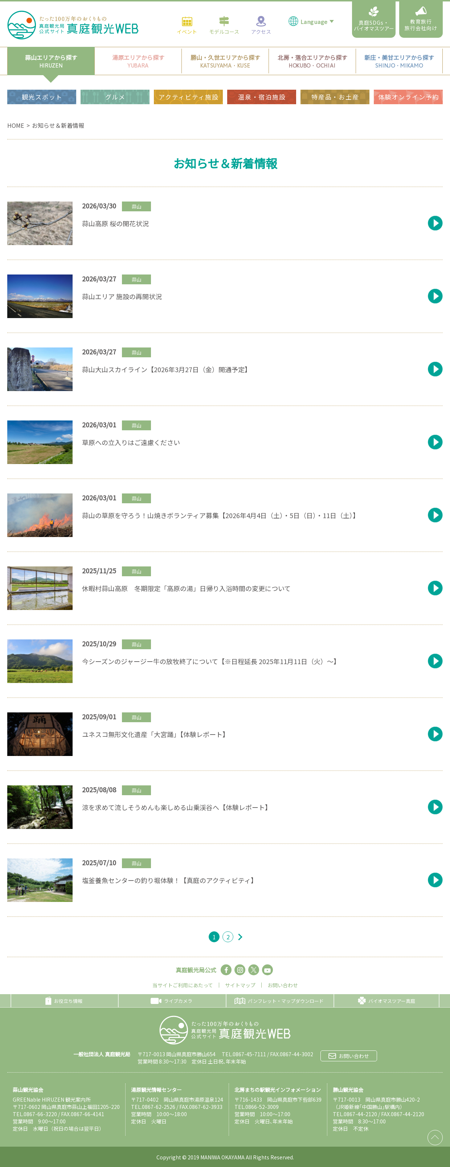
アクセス (261, 10)
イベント (187, 10)
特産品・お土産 (335, 81)
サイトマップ (240, 985)
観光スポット (42, 81)
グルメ (115, 81)
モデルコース (224, 10)
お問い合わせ (282, 985)
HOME (15, 125)
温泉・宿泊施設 (262, 81)
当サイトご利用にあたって (182, 985)
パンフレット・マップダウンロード (279, 1000)
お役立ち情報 (63, 1000)
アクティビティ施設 (188, 81)
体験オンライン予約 (408, 81)
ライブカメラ (171, 1000)
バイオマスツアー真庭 (386, 1001)
